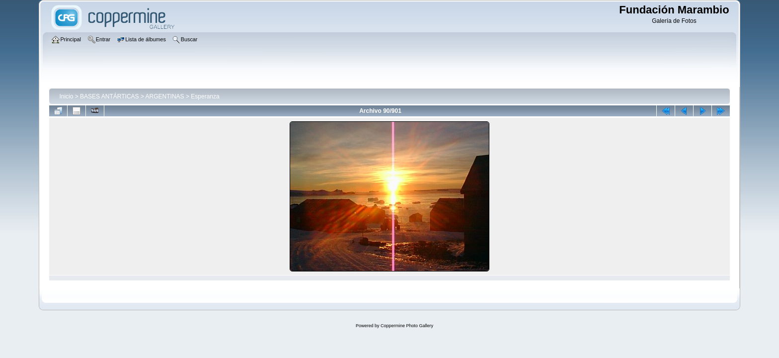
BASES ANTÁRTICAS (109, 96)
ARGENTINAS (165, 96)
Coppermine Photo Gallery (407, 325)
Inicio (66, 96)
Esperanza (205, 96)
